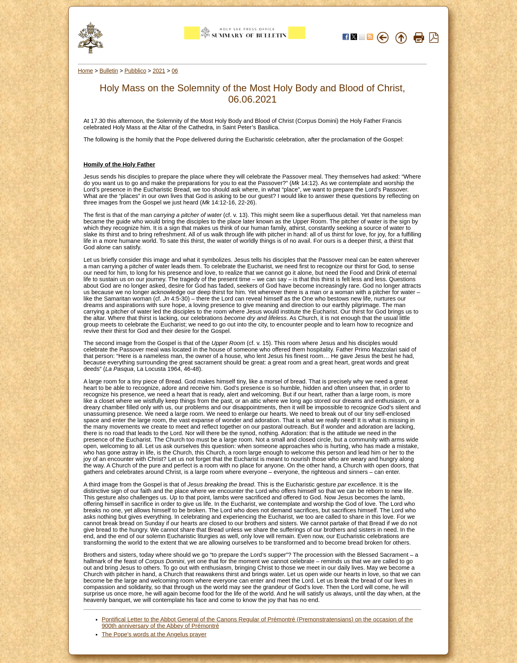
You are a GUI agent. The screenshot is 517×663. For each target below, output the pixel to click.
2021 (159, 70)
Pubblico (135, 70)
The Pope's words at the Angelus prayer (154, 634)
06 (175, 70)
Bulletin (108, 70)
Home (85, 70)
